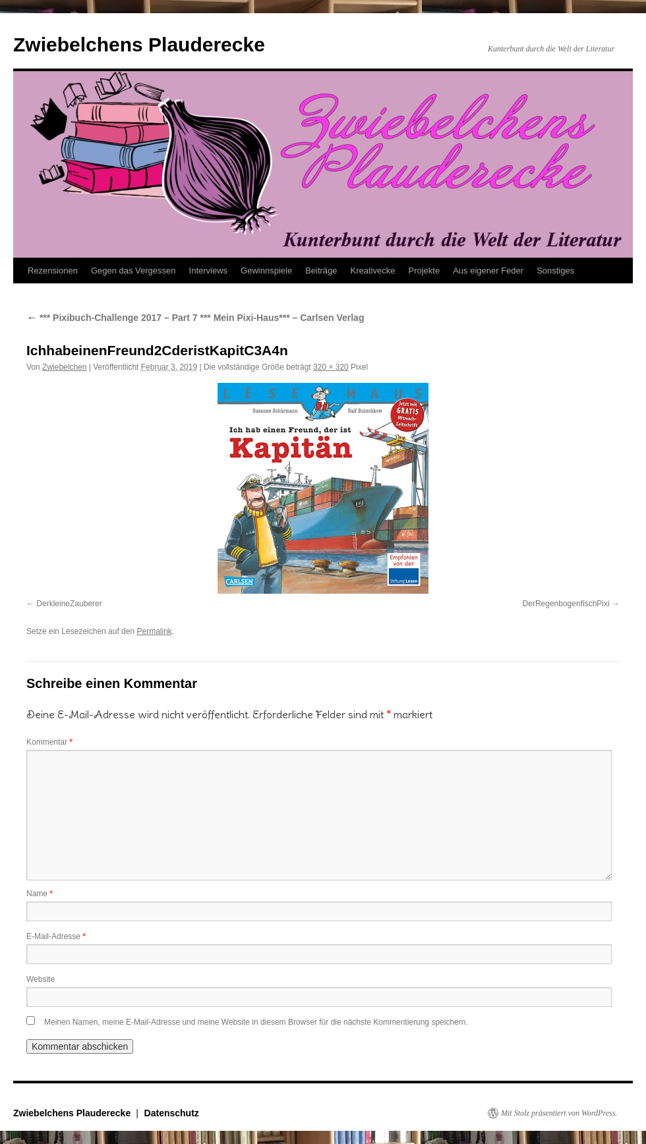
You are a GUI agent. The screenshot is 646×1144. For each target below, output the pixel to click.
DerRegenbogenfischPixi (566, 603)
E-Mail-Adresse (56, 936)
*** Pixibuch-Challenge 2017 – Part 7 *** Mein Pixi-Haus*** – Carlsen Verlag (195, 317)
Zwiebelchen (64, 367)
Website (40, 979)
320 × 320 (331, 367)
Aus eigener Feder (488, 270)
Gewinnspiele (266, 270)
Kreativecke (373, 270)
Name (39, 893)
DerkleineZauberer (69, 603)
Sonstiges (555, 270)
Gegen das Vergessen (133, 270)
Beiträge (321, 270)
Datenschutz (171, 1113)
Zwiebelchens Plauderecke (139, 44)
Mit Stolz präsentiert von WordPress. (559, 1113)
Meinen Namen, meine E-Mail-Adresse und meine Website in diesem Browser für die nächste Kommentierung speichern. (256, 1022)
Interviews (208, 270)
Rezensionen (53, 270)
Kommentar (49, 742)
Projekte (424, 270)
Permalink (153, 631)
